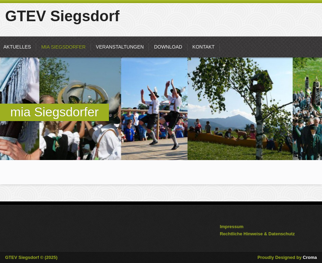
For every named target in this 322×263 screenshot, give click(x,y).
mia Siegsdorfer (63, 47)
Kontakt (204, 47)
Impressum (231, 226)
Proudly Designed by (287, 257)
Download (168, 47)
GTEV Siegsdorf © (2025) (31, 257)
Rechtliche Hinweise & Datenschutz (257, 233)
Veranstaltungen (120, 47)
